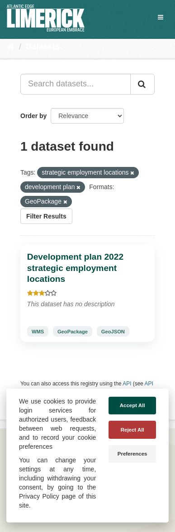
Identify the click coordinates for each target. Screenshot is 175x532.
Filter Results (46, 216)
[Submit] (142, 84)
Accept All (132, 405)
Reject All (132, 429)
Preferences (132, 453)
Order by (33, 115)
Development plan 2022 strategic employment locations (75, 268)
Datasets (43, 46)
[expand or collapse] (160, 17)
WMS (38, 331)
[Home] (10, 46)
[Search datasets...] (75, 84)
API (127, 383)
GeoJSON (113, 331)
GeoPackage (72, 331)
